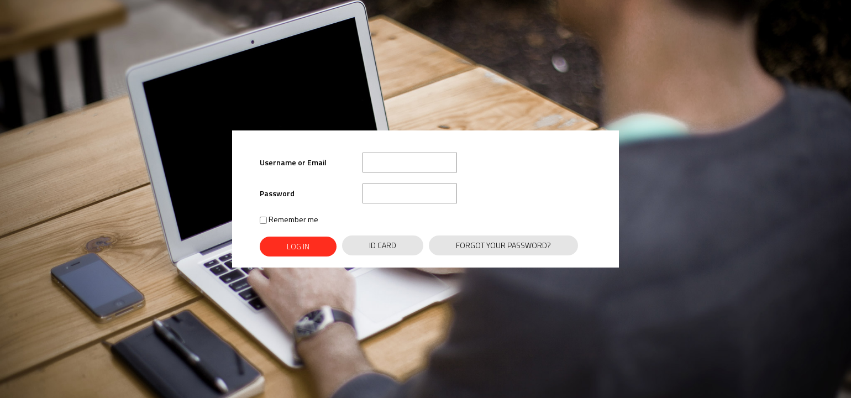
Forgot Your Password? (503, 245)
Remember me (289, 219)
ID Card (382, 245)
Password (277, 193)
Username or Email (293, 162)
